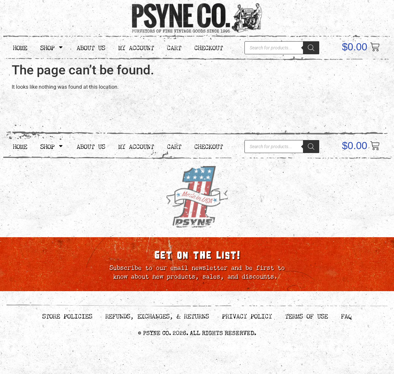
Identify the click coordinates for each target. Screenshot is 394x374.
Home (20, 47)
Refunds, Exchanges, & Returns (157, 315)
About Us (91, 47)
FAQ (346, 315)
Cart (174, 47)
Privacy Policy (247, 315)
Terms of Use (306, 315)
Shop (52, 47)
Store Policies (67, 315)
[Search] (311, 47)
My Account (136, 47)
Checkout (208, 47)
